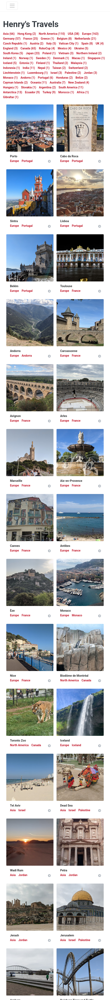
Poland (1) (49, 53)
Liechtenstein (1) (14, 72)
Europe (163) (90, 33)
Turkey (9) (49, 92)
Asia (13, 810)
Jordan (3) (90, 72)
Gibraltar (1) (11, 97)
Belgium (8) (64, 38)
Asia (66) (9, 33)
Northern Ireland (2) (88, 53)
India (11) (29, 67)
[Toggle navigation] (12, 6)
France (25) (30, 38)
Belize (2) (82, 77)
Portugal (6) (45, 77)
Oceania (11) (38, 82)
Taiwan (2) (59, 67)
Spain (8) (87, 43)
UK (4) (100, 43)
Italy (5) (51, 43)
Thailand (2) (60, 63)
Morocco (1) (66, 92)
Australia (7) (57, 82)
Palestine (84, 810)
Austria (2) (36, 43)
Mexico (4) (64, 48)
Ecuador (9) (32, 92)
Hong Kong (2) (26, 33)
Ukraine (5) (81, 48)
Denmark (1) (61, 58)
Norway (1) (26, 58)
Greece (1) (47, 38)
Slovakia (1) (28, 87)
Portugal (27, 161)
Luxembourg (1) (37, 72)
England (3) (10, 48)
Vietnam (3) (66, 53)
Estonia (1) (26, 63)
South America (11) (71, 87)
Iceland (76, 745)
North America (70, 680)
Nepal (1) (44, 67)
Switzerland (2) (78, 67)
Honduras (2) (64, 77)
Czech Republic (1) (15, 43)
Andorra (27, 355)
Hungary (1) (10, 87)
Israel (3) (56, 72)
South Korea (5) (13, 53)
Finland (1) (43, 63)
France (76, 290)
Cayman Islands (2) (15, 82)
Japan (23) (33, 53)
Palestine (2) (73, 72)
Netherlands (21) (85, 38)
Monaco (77, 615)
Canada (86, 680)
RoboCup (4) (47, 48)
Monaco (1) (10, 77)
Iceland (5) (10, 63)
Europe (15, 161)
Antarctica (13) (12, 92)
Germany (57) (12, 38)
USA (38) (73, 33)
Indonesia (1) (11, 67)
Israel (21, 810)
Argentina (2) (47, 87)
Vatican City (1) (68, 43)
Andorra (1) (28, 77)
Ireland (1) (9, 58)
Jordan (22, 875)
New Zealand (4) (78, 82)
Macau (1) (78, 58)
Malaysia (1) (79, 63)
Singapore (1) (96, 58)
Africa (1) (83, 92)
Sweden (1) (43, 58)
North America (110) (52, 33)
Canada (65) (28, 48)
